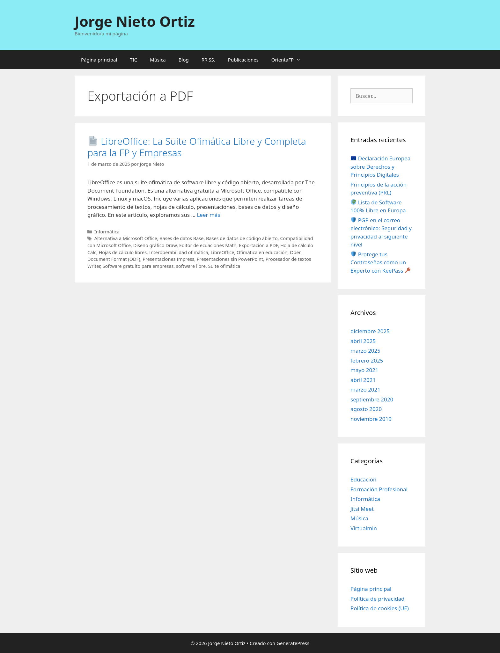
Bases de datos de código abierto (242, 238)
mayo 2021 (364, 370)
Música (158, 59)
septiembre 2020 (371, 399)
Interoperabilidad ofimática (178, 252)
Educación (363, 479)
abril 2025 (363, 341)
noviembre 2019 (371, 418)
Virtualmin (363, 528)
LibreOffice (222, 252)
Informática (107, 232)
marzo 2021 (365, 389)
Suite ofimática (224, 266)
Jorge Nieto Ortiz (135, 21)
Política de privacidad (377, 598)
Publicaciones (243, 59)
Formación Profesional (379, 489)
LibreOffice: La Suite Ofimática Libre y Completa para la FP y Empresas (196, 147)
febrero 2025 (366, 360)
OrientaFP (289, 59)
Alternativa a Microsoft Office (125, 238)
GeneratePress (292, 643)
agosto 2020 (366, 409)
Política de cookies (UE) (379, 608)
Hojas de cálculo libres (123, 252)
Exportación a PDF (258, 245)
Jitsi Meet (362, 508)
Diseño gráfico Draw (155, 245)
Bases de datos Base (181, 238)
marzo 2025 (365, 350)
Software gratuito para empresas (138, 266)
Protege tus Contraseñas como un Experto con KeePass (380, 262)
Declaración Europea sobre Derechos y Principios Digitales (380, 166)
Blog (184, 59)
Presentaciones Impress (168, 259)
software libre (191, 266)
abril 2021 (363, 380)
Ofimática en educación (262, 252)
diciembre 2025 (370, 331)
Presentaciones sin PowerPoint (230, 259)
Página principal (99, 59)
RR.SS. (208, 59)
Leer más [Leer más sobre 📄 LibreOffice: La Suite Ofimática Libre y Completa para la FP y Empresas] (208, 214)
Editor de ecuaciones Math (208, 245)
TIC (133, 59)
